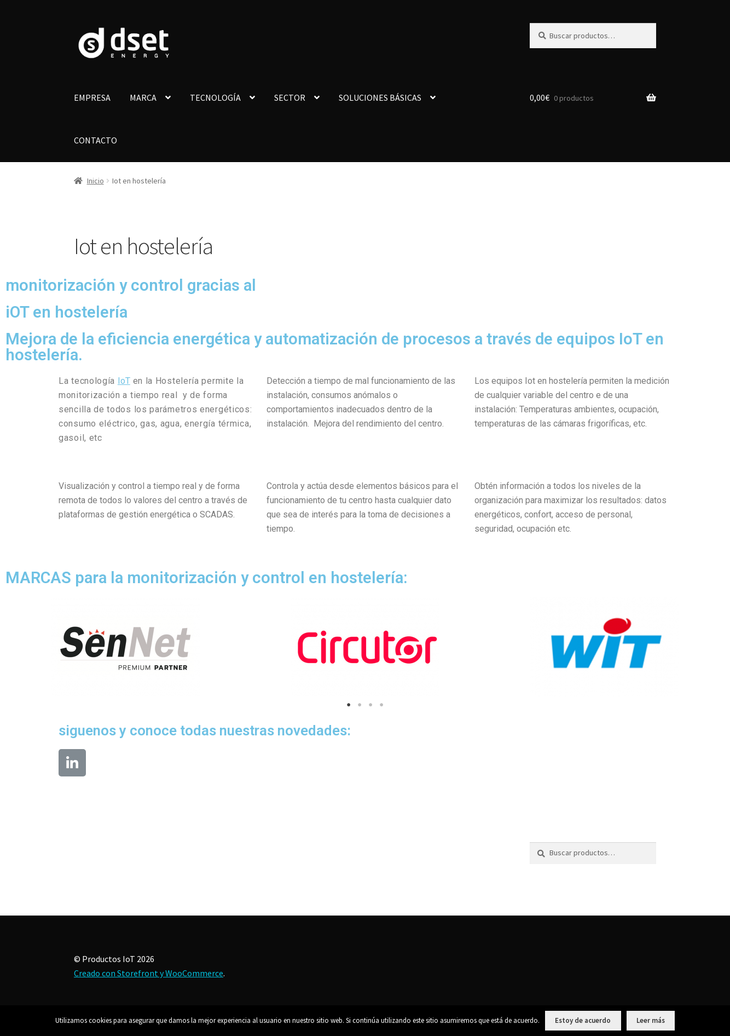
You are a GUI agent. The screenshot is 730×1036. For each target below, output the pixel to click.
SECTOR (289, 97)
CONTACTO (95, 140)
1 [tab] (348, 704)
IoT (124, 381)
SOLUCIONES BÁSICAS (380, 97)
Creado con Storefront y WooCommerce (148, 973)
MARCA (143, 97)
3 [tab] (370, 704)
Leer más (650, 1020)
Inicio (95, 181)
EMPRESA (92, 97)
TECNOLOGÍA (215, 97)
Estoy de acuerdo (583, 1020)
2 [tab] (359, 704)
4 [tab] (381, 704)
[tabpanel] (125, 647)
